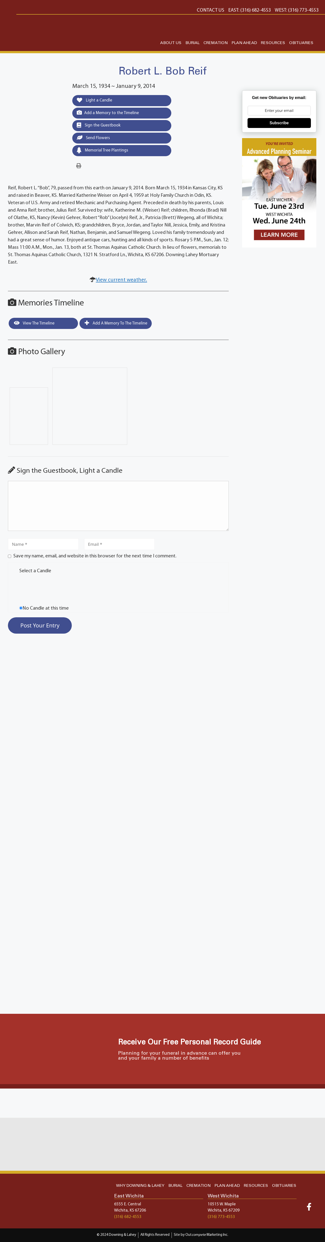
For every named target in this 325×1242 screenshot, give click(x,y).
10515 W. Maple (222, 1204)
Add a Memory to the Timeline (108, 112)
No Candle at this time (46, 608)
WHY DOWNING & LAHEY (140, 1186)
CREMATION (215, 43)
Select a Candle (35, 571)
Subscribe (279, 123)
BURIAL (192, 43)
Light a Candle (94, 100)
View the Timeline (34, 323)
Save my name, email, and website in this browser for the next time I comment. (94, 556)
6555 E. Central (127, 1204)
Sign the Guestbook (99, 125)
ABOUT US (170, 43)
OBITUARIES (301, 43)
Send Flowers (93, 137)
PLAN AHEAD (244, 43)
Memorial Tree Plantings (102, 150)
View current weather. (121, 280)
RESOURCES (273, 43)
